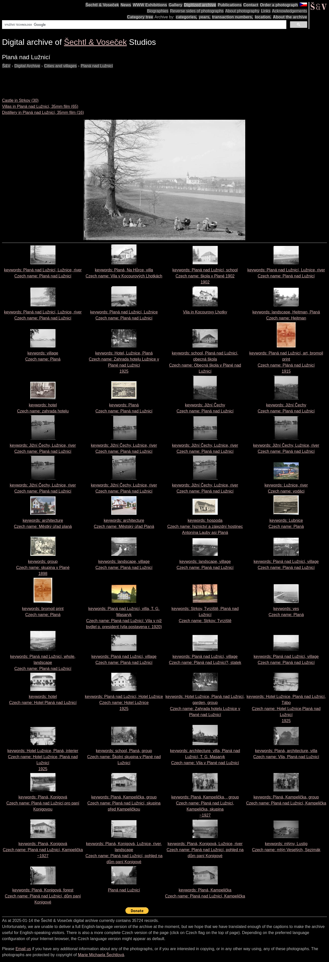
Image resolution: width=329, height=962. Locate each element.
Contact (250, 5)
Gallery (175, 5)
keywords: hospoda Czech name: (205, 526)
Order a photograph (279, 5)
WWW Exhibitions (150, 5)
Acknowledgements (289, 11)
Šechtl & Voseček (102, 5)
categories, (186, 17)
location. (263, 17)
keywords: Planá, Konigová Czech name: (42, 803)
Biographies (158, 11)
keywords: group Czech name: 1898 (43, 567)
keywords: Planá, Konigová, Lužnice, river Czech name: (205, 850)
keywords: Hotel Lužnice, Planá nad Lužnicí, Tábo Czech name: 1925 (286, 708)
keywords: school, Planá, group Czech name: (124, 757)
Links (265, 11)
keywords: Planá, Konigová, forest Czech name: (43, 896)
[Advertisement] (94, 80)
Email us (23, 949)
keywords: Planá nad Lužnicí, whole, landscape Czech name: (42, 662)
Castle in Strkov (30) (20, 100)
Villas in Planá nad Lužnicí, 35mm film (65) (40, 106)
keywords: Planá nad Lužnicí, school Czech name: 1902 (205, 276)
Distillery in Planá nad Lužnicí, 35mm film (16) (43, 112)
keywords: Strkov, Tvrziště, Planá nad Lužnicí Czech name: (205, 614)
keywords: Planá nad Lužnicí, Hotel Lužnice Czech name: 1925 (124, 702)
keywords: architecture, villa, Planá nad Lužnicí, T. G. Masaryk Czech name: (205, 757)
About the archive (290, 17)
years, (204, 17)
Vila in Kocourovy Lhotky (205, 312)
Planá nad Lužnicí (124, 890)
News (126, 5)
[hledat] (144, 24)
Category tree (140, 17)
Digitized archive (200, 5)
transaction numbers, (232, 17)
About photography (242, 11)
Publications (230, 5)
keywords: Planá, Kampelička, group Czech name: (123, 803)
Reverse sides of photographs (197, 11)
